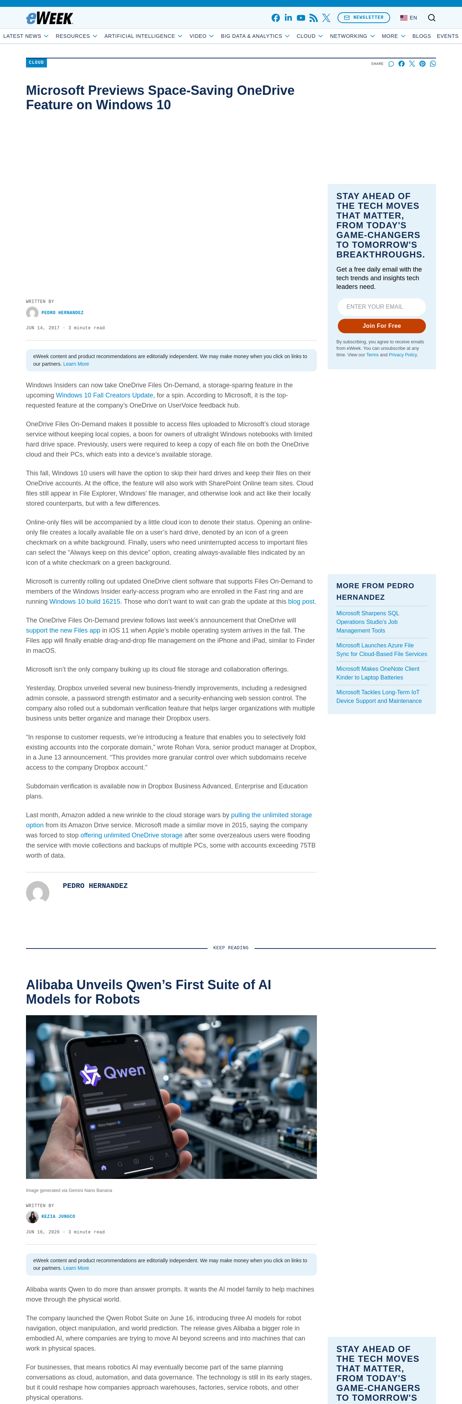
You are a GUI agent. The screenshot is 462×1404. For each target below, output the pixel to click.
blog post (301, 601)
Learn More (76, 364)
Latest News (52, 36)
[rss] (313, 18)
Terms (372, 354)
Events (422, 36)
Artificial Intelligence (170, 36)
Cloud (336, 36)
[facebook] (275, 18)
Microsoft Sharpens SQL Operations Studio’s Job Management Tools (367, 622)
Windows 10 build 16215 (84, 601)
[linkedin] (288, 18)
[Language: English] (408, 17)
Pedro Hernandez (55, 313)
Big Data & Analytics (282, 36)
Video (228, 36)
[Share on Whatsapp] (433, 64)
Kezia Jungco (50, 1217)
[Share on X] (412, 64)
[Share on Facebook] (401, 64)
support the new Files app (63, 630)
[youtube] (301, 18)
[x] (326, 18)
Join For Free (382, 326)
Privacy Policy (403, 354)
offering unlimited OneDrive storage (131, 835)
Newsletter (364, 17)
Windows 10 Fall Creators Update (104, 395)
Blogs (396, 36)
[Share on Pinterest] (422, 64)
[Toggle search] (431, 17)
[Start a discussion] (391, 64)
